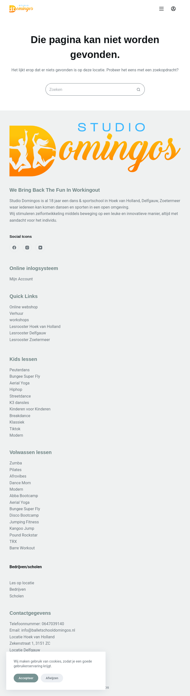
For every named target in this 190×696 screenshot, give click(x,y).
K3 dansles (19, 402)
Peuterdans (19, 370)
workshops (19, 320)
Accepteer (26, 678)
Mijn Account (21, 279)
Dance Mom (20, 483)
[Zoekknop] (138, 89)
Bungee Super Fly (24, 376)
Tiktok (14, 429)
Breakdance (19, 415)
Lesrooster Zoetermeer (29, 339)
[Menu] (161, 8)
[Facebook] (14, 247)
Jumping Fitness (24, 522)
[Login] (173, 8)
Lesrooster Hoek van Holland (34, 326)
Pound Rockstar (23, 535)
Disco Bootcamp (24, 515)
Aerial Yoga (19, 383)
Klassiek (16, 422)
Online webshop (23, 307)
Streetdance (20, 396)
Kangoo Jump (21, 528)
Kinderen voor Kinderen (29, 409)
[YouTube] (40, 247)
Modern (16, 435)
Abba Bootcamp (23, 495)
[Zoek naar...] (88, 89)
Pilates (15, 469)
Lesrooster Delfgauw (27, 333)
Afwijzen (52, 678)
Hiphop (15, 389)
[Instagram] (27, 247)
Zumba (15, 463)
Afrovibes (17, 476)
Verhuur (16, 313)
